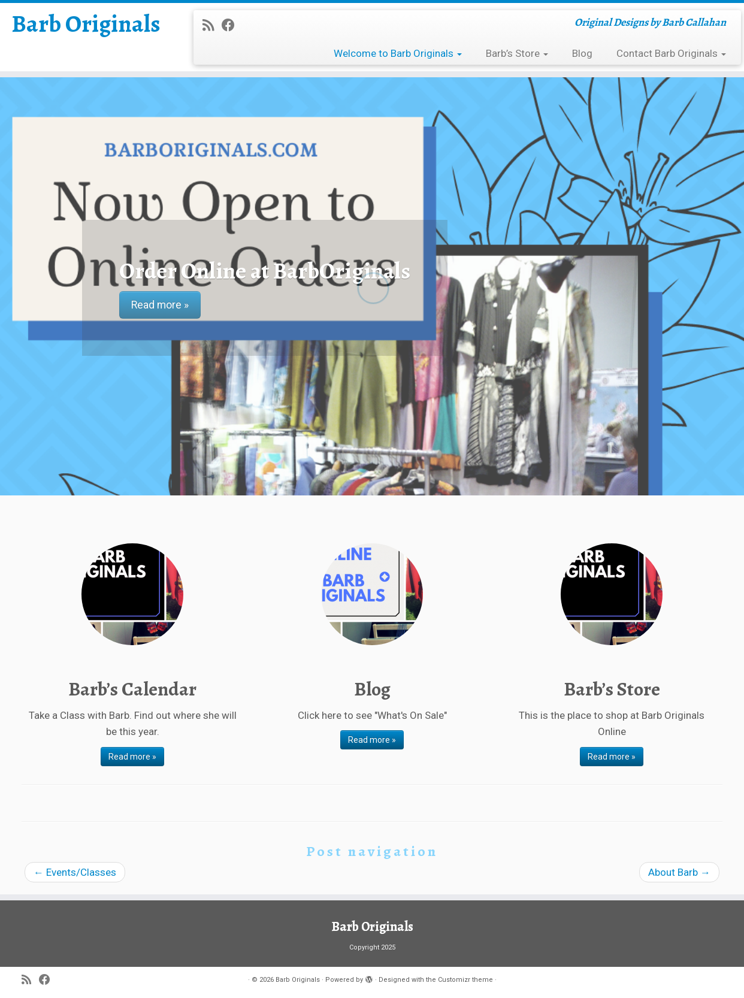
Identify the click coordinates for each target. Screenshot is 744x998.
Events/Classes (75, 872)
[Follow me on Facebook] (232, 25)
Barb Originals (86, 24)
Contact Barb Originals (671, 53)
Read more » (132, 756)
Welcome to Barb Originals (398, 53)
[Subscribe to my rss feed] (212, 25)
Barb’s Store (517, 53)
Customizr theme (465, 980)
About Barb (679, 872)
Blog (582, 53)
